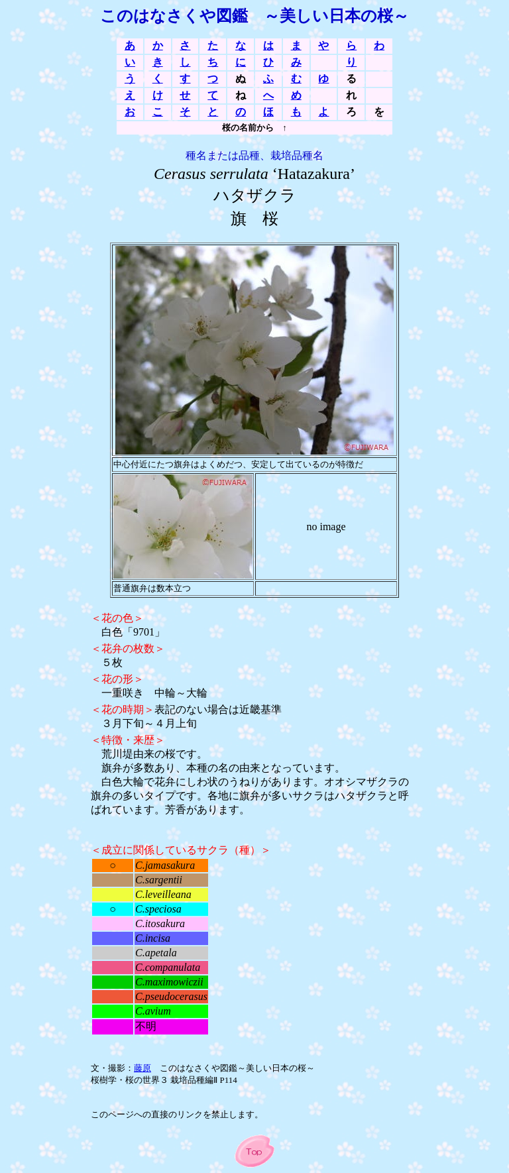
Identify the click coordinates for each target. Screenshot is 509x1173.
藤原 (142, 1068)
